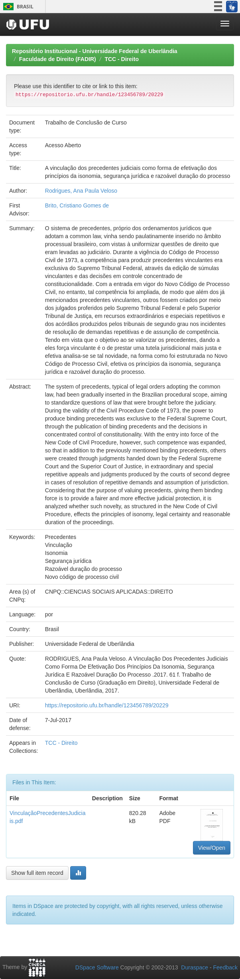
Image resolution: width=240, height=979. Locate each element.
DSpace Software (97, 967)
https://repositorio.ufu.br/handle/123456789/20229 (107, 705)
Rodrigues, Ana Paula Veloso (81, 191)
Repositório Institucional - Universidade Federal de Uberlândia (94, 51)
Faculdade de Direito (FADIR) (57, 59)
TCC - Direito (121, 59)
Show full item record (37, 873)
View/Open (211, 848)
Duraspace (194, 967)
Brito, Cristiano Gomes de (77, 205)
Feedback (225, 967)
